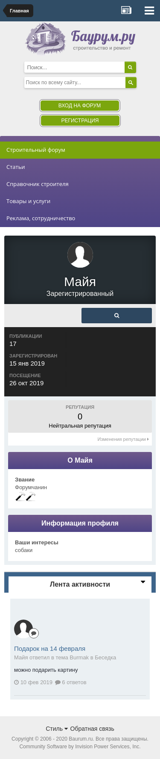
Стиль (57, 728)
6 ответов (71, 682)
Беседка (105, 657)
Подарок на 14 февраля (49, 648)
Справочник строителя (37, 184)
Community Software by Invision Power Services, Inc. (79, 747)
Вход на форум (79, 106)
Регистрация (80, 121)
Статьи (15, 167)
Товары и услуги (28, 201)
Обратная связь (92, 728)
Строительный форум (35, 150)
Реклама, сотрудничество (40, 218)
